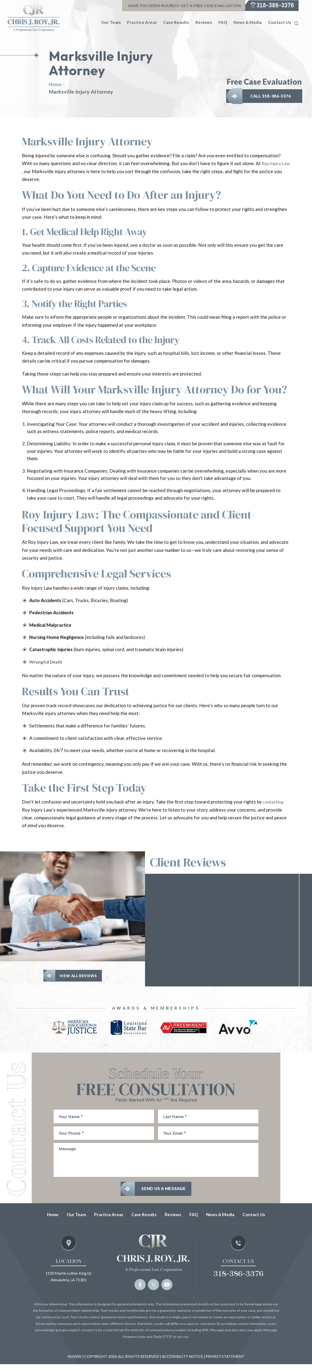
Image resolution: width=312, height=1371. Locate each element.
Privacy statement (226, 1363)
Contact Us (279, 22)
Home (39, 1221)
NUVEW (72, 1363)
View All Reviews (79, 976)
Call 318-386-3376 (272, 95)
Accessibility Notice (182, 1363)
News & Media (248, 22)
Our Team (111, 22)
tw (153, 1291)
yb (167, 1291)
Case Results (176, 22)
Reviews (203, 22)
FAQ (222, 22)
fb (140, 1291)
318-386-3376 (273, 5)
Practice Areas (142, 22)
